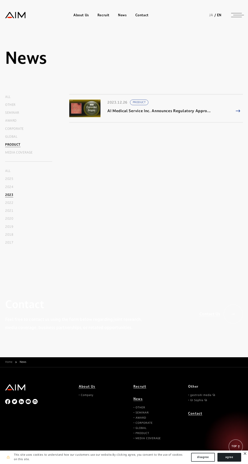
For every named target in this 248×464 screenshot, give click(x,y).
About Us (87, 386)
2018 (9, 235)
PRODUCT (13, 144)
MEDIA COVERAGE (19, 153)
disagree (203, 457)
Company (87, 395)
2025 (9, 179)
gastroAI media (200, 395)
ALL (8, 97)
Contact (142, 15)
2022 (9, 203)
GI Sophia (196, 400)
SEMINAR (12, 113)
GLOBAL (11, 137)
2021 (9, 211)
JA (211, 15)
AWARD (11, 121)
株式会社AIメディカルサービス (15, 15)
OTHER (10, 105)
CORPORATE (14, 129)
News (138, 398)
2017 (9, 242)
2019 (9, 227)
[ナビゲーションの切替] (236, 15)
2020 (9, 219)
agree (229, 457)
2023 (9, 195)
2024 (9, 187)
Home (8, 362)
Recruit (103, 15)
